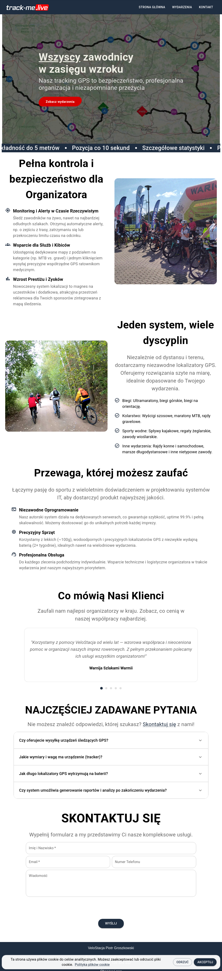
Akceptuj (205, 962)
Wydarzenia (182, 7)
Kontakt (206, 7)
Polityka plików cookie (92, 965)
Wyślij (111, 923)
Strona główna (152, 7)
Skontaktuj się (159, 724)
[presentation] (111, 907)
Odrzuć (182, 962)
